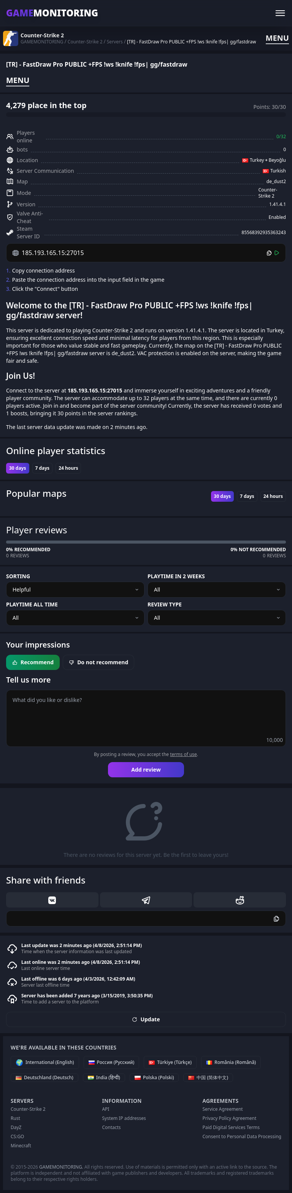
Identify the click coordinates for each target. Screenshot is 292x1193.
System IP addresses (124, 1118)
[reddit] (240, 900)
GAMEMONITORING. (61, 1167)
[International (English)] (45, 1062)
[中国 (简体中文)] (208, 1077)
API (105, 1109)
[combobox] (75, 590)
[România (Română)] (231, 1062)
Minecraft (21, 1145)
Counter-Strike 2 (28, 1109)
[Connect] (277, 252)
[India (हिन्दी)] (104, 1077)
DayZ (16, 1127)
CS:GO (17, 1136)
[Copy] (269, 252)
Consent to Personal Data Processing (241, 1136)
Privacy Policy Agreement (229, 1118)
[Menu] (280, 13)
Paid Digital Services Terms (231, 1127)
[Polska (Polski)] (154, 1077)
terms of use (183, 754)
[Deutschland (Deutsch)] (44, 1077)
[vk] (52, 900)
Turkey (257, 160)
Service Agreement (222, 1109)
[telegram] (146, 900)
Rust (15, 1118)
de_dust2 (276, 182)
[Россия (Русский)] (112, 1062)
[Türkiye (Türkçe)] (170, 1062)
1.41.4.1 (277, 204)
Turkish (278, 171)
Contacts (111, 1127)
